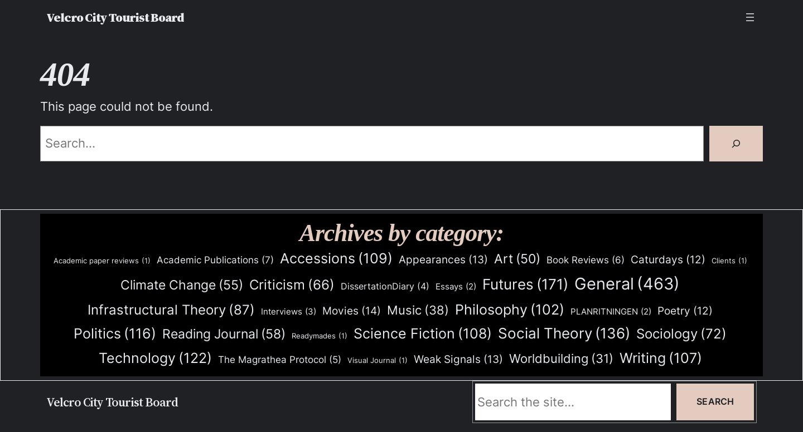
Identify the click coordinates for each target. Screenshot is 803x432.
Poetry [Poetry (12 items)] (685, 311)
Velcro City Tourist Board (115, 17)
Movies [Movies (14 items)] (351, 311)
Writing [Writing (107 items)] (661, 358)
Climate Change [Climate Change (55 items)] (181, 285)
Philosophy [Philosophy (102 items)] (509, 309)
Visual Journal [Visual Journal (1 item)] (377, 360)
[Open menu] (750, 17)
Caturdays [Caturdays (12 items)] (668, 260)
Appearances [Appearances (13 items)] (443, 260)
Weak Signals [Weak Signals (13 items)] (458, 360)
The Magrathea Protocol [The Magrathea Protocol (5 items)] (279, 359)
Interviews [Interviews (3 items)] (288, 312)
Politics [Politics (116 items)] (115, 334)
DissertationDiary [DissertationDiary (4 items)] (385, 286)
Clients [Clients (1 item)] (729, 260)
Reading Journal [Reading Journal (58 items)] (224, 334)
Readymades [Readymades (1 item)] (319, 336)
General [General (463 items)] (627, 284)
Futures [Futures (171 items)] (525, 284)
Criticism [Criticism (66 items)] (292, 285)
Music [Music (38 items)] (418, 310)
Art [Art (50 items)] (517, 259)
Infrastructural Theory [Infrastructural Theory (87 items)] (171, 309)
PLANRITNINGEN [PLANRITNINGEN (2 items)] (610, 312)
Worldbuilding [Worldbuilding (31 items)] (561, 358)
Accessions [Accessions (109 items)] (336, 259)
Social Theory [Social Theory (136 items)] (564, 333)
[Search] (736, 143)
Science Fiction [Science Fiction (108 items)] (423, 334)
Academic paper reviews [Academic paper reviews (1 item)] (102, 260)
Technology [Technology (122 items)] (155, 358)
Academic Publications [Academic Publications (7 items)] (215, 260)
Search (715, 401)
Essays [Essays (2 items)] (456, 287)
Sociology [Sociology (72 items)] (681, 334)
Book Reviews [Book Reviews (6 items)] (585, 260)
